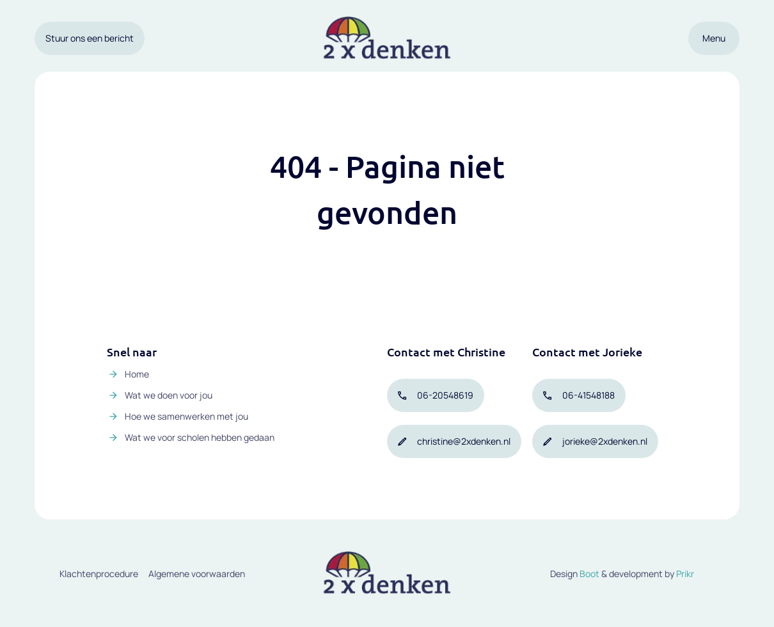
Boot (589, 573)
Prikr (685, 573)
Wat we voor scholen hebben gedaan (199, 437)
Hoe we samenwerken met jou (186, 416)
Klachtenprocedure (98, 573)
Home (137, 374)
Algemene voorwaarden (196, 573)
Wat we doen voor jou (168, 395)
